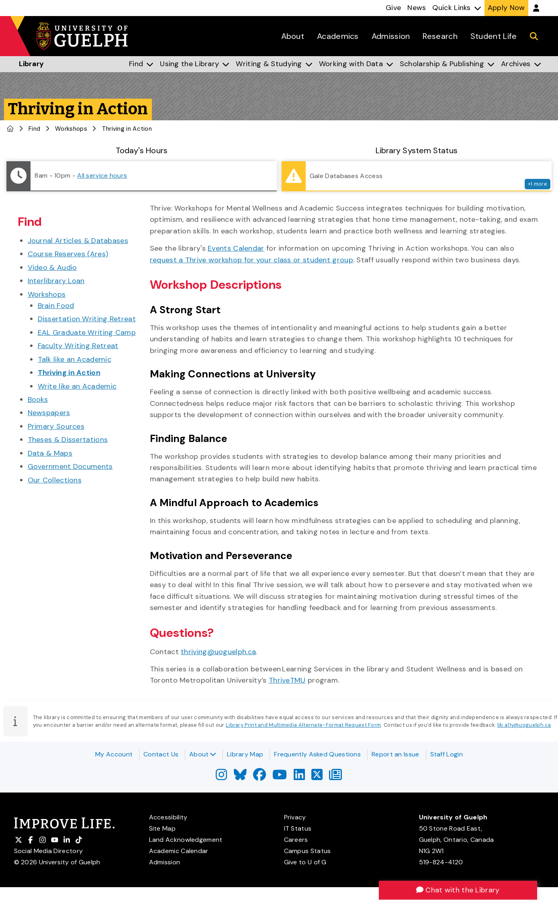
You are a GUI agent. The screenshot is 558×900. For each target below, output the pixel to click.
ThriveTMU (287, 680)
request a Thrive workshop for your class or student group (251, 260)
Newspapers (49, 413)
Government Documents (70, 466)
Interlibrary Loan (56, 281)
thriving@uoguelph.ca (218, 652)
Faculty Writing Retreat (78, 346)
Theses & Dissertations (68, 439)
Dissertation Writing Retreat (87, 319)
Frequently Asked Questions (317, 754)
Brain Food (56, 305)
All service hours (102, 175)
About (202, 754)
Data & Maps (50, 453)
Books (38, 399)
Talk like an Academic (74, 359)
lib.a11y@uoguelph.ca (524, 725)
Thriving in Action (69, 372)
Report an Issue (395, 754)
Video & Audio (52, 267)
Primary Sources (56, 426)
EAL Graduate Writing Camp (87, 332)
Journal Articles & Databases (78, 240)
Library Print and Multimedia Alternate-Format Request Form (303, 725)
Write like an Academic (77, 386)
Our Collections (55, 480)
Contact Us (160, 754)
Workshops (71, 129)
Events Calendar (236, 248)
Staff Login (446, 754)
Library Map (245, 754)
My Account (114, 754)
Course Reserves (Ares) (68, 254)
